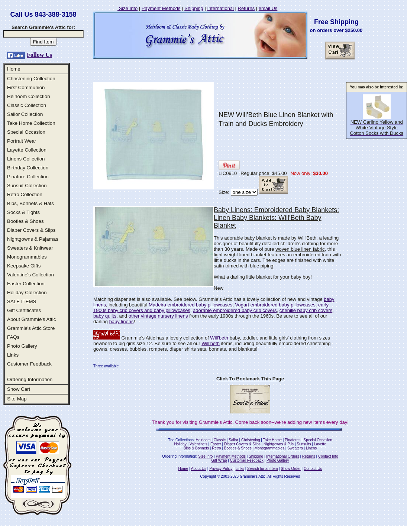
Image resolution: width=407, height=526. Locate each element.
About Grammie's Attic (31, 319)
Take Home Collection (31, 123)
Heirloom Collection (28, 96)
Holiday (180, 444)
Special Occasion (26, 132)
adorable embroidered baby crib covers (235, 310)
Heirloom (203, 440)
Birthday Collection (27, 168)
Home (13, 69)
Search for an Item (262, 469)
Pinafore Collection (28, 176)
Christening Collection (31, 78)
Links (13, 355)
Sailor (233, 440)
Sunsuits (304, 444)
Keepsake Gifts (24, 266)
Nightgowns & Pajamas (32, 239)
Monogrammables (27, 257)
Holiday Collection (27, 292)
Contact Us (313, 469)
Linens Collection (26, 159)
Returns (246, 8)
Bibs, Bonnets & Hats (30, 203)
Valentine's (198, 444)
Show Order (290, 469)
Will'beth (219, 338)
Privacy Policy (220, 469)
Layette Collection (26, 150)
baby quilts (104, 316)
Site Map (17, 399)
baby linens (121, 321)
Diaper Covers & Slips (31, 230)
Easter (215, 444)
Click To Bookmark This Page (250, 378)
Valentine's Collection (30, 274)
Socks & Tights (23, 212)
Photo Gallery (22, 346)
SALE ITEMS (21, 301)
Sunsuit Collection (27, 185)
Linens (311, 448)
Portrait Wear (21, 141)
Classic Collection (26, 105)
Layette (320, 444)
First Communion (26, 87)
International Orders (282, 456)
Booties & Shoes (25, 221)
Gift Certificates (24, 310)
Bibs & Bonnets (196, 448)
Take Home (272, 440)
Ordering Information (29, 379)
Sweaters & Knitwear (30, 248)
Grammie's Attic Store (31, 328)
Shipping (193, 8)
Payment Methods (161, 8)
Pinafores (292, 440)
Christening (250, 440)
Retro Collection (24, 194)
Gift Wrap (219, 460)
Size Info (127, 8)
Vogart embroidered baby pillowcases (275, 305)
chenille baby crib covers (306, 310)
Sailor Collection (25, 114)
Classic (220, 440)
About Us (198, 469)
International (220, 8)
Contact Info (328, 456)
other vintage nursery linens (158, 316)
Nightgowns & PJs (279, 444)
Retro (216, 448)
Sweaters (295, 448)
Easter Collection (26, 283)
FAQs (13, 337)
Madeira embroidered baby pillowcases (190, 305)
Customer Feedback (29, 364)
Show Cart (18, 389)
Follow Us (39, 55)
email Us (268, 8)
